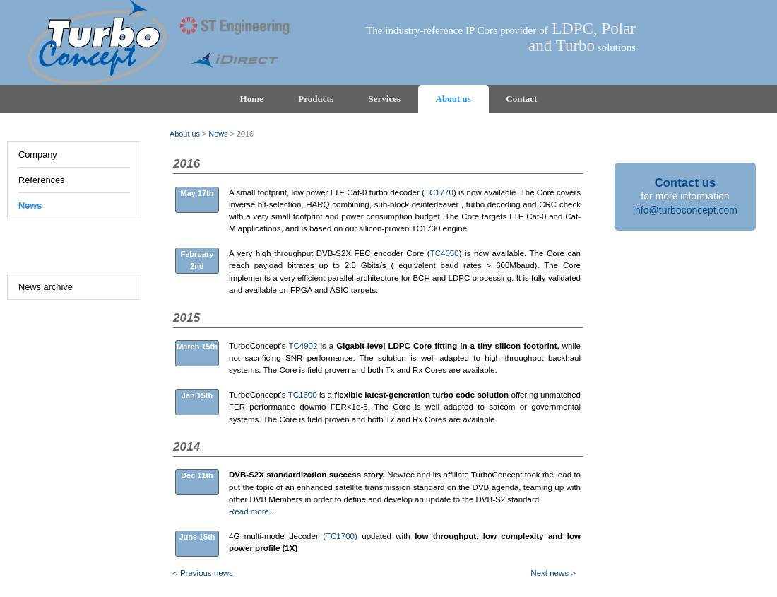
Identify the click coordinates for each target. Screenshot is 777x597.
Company (37, 154)
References (41, 180)
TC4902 (302, 346)
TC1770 (439, 192)
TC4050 (444, 253)
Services (385, 98)
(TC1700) (340, 536)
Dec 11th (197, 475)
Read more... (252, 511)
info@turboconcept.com (685, 210)
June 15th (197, 537)
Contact (521, 98)
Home (251, 98)
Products (315, 98)
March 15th (197, 346)
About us (453, 98)
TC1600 (302, 394)
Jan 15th (197, 395)
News (30, 205)
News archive (45, 287)
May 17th (197, 193)
